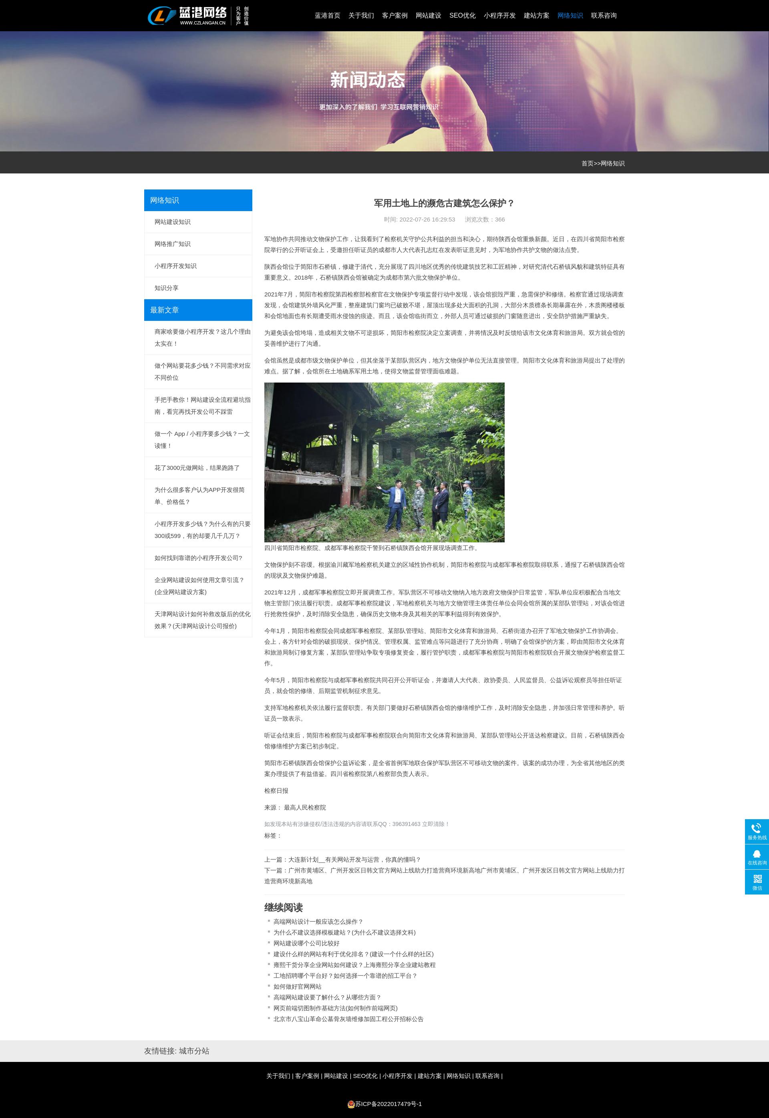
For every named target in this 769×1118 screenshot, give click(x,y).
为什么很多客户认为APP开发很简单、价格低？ (200, 495)
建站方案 (537, 15)
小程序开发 (500, 15)
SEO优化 (462, 15)
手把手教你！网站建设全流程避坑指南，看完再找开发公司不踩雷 (203, 405)
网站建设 (428, 15)
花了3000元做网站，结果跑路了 (197, 467)
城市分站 (194, 1051)
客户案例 (395, 15)
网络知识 (570, 15)
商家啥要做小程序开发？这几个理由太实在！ (203, 337)
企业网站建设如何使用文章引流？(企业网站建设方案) (200, 585)
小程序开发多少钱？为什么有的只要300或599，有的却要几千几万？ (203, 529)
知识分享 (167, 287)
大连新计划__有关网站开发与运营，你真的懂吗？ (354, 859)
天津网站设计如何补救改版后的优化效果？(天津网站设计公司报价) (203, 619)
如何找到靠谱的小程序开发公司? (198, 557)
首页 (588, 163)
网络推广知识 (173, 243)
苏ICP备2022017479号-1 (388, 1103)
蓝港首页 (327, 15)
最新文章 (164, 310)
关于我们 (361, 15)
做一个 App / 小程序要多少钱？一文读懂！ (202, 439)
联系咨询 (604, 15)
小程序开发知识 (176, 265)
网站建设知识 (173, 221)
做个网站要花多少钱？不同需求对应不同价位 (203, 371)
